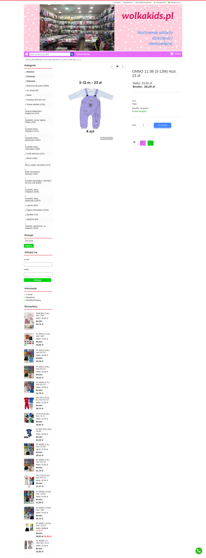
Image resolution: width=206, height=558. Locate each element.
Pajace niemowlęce (46, 60)
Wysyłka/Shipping (143, 2)
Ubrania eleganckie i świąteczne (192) (33, 112)
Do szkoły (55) (32, 90)
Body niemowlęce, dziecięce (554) (32, 173)
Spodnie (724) (32, 215)
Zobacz (28, 246)
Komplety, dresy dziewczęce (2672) (33, 199)
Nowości (30, 72)
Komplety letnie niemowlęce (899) (32, 148)
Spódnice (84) (32, 219)
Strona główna (31, 60)
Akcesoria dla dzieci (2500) (38, 86)
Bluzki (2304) (32, 158)
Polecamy (31, 81)
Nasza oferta (83, 54)
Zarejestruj (160, 2)
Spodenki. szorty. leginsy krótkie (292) (35, 121)
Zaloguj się (174, 2)
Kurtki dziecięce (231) (36, 154)
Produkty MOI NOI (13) (36, 100)
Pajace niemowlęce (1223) (38, 210)
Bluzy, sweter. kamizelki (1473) (38, 165)
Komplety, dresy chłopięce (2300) (32, 191)
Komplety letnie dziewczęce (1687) (33, 139)
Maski (29, 95)
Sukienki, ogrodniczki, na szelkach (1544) (35, 227)
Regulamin (128, 2)
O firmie (117, 2)
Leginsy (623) (32, 205)
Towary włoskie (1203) (36, 104)
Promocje (31, 76)
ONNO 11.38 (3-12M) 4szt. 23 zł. (68, 60)
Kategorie (30, 65)
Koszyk (29, 235)
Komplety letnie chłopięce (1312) (32, 130)
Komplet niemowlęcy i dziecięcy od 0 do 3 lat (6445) (38, 182)
